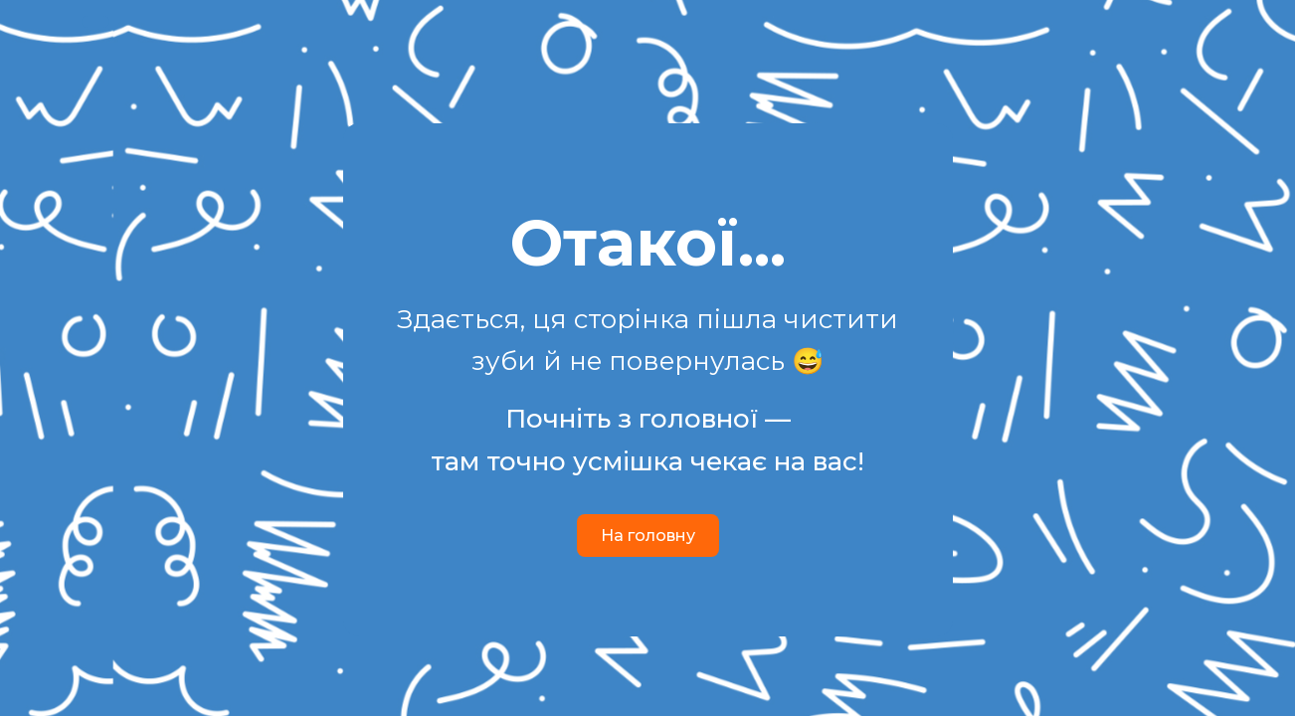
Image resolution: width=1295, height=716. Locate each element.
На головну (648, 535)
